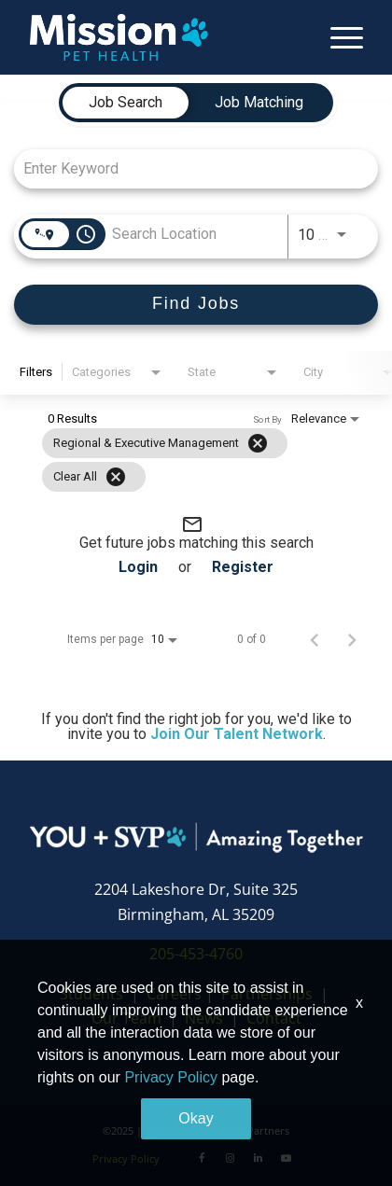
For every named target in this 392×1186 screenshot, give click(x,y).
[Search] (196, 305)
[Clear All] (115, 476)
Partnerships (267, 994)
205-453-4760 (196, 953)
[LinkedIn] (258, 1158)
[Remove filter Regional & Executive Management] (257, 443)
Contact (273, 1018)
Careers (174, 994)
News (204, 1018)
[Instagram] (230, 1158)
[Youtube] (286, 1158)
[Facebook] (202, 1158)
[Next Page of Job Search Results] (352, 639)
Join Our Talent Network (236, 734)
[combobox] (186, 168)
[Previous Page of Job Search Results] (314, 639)
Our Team (128, 1018)
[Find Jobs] (196, 305)
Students (91, 994)
